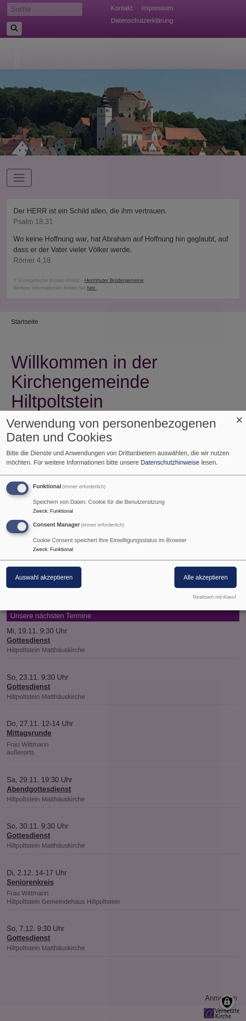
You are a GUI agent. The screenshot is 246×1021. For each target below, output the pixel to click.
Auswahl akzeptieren (44, 577)
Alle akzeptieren (205, 577)
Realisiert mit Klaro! (214, 597)
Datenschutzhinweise (170, 462)
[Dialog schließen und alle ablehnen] (239, 416)
